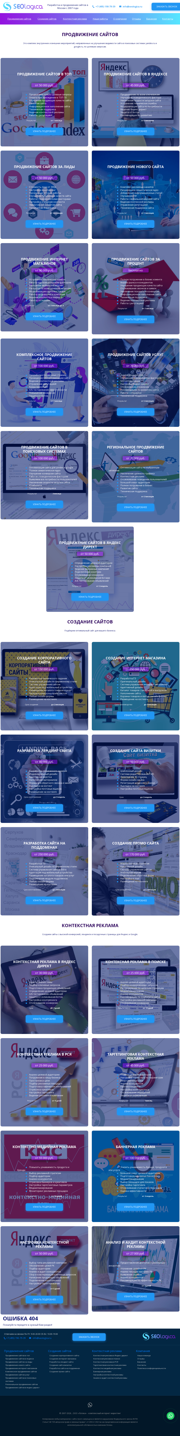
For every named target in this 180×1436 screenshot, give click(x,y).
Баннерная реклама (135, 1146)
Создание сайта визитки (135, 750)
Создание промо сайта (135, 843)
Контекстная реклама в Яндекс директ (44, 963)
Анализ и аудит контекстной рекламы (135, 1244)
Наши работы (100, 18)
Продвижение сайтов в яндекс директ (90, 544)
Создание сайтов (47, 18)
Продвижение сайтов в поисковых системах (44, 449)
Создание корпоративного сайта (44, 660)
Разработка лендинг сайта (44, 750)
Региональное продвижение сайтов (135, 449)
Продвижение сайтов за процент (135, 261)
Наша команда (144, 1355)
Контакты (167, 18)
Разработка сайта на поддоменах (44, 845)
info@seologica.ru (132, 6)
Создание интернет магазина (136, 658)
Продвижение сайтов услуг (135, 354)
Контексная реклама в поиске (135, 961)
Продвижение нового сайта (135, 166)
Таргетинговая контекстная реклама (135, 1056)
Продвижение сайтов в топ (44, 74)
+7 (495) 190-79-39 (105, 6)
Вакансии (151, 18)
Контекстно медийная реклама (44, 1146)
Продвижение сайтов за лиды (44, 166)
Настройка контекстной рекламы (44, 1244)
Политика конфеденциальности (151, 1368)
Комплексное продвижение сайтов (44, 356)
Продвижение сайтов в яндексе (135, 74)
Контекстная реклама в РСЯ (44, 1054)
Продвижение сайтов (19, 18)
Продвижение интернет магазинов (44, 261)
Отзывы (136, 18)
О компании (120, 18)
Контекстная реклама (75, 18)
